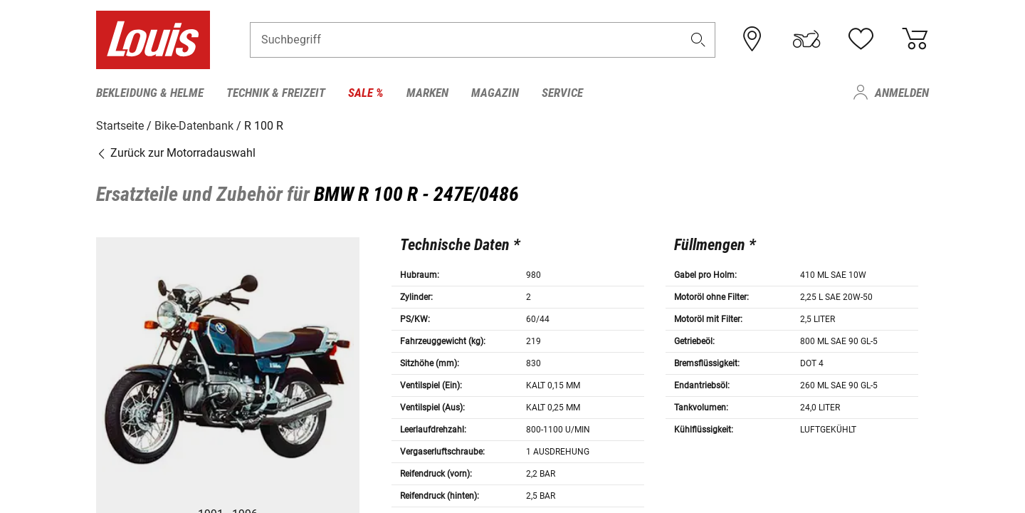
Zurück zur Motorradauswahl (176, 153)
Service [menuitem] (562, 93)
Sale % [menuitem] (366, 93)
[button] (698, 40)
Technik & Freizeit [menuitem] (275, 93)
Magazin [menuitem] (495, 93)
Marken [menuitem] (427, 93)
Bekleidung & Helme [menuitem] (150, 93)
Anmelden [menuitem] (902, 93)
